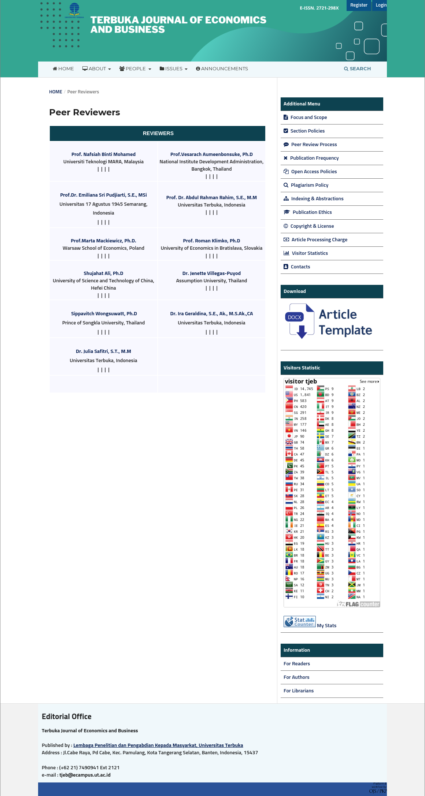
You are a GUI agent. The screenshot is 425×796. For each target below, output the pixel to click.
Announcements (222, 68)
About (94, 68)
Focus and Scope (305, 117)
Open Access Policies (310, 171)
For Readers (297, 663)
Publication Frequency (311, 158)
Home (63, 68)
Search (357, 68)
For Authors (297, 677)
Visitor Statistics (306, 253)
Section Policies (304, 131)
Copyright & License (309, 226)
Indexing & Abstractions (314, 198)
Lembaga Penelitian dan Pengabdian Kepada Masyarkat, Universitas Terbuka (158, 745)
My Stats (326, 625)
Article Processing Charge (315, 239)
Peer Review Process (310, 144)
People (133, 68)
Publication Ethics (308, 212)
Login (381, 5)
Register (358, 5)
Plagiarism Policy (306, 185)
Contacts (297, 266)
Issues (172, 68)
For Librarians (299, 690)
